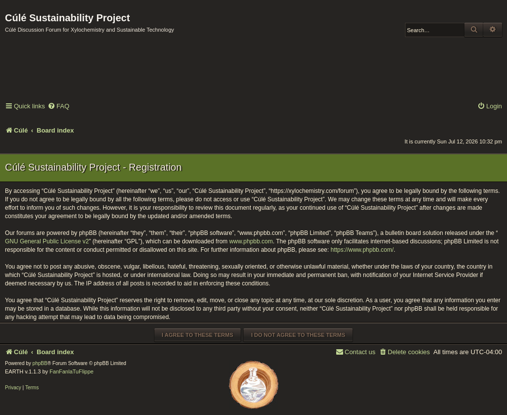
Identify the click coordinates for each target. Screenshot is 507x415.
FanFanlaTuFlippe (72, 371)
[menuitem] (58, 106)
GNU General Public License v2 (47, 241)
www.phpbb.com (251, 241)
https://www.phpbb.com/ (362, 249)
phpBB (40, 363)
